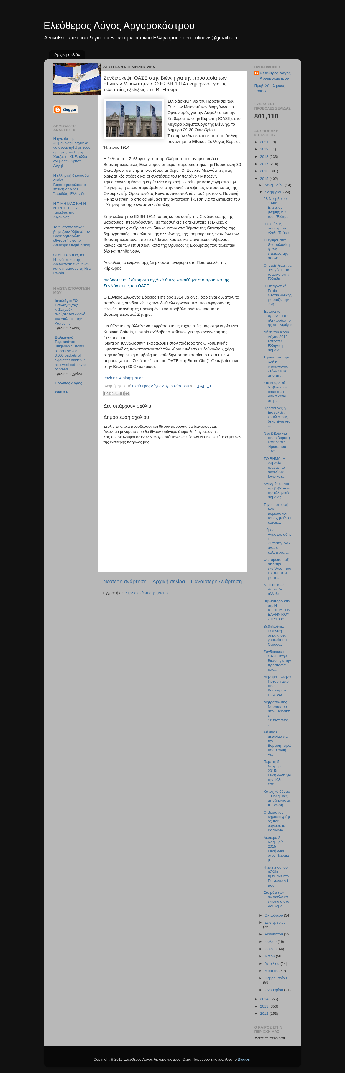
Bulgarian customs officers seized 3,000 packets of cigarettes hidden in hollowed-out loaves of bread (70, 357)
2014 (264, 999)
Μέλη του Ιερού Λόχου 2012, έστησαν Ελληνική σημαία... (276, 341)
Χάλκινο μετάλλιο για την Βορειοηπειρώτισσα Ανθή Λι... (277, 743)
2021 (264, 142)
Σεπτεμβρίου (275, 922)
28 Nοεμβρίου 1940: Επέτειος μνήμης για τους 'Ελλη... (276, 207)
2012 (264, 1013)
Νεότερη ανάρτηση (125, 581)
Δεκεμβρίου (275, 185)
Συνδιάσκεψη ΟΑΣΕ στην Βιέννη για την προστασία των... (277, 661)
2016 (264, 171)
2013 (264, 1006)
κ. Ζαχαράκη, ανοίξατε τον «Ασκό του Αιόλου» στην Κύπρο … (70, 316)
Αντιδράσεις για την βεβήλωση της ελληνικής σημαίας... (277, 490)
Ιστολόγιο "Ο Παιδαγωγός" (67, 303)
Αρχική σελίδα (67, 54)
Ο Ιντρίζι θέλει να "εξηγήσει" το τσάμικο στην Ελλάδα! (278, 272)
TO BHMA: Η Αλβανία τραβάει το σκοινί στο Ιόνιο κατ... (274, 467)
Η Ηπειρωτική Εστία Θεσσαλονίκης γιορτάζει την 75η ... (278, 295)
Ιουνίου (271, 949)
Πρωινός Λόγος (68, 383)
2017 (264, 164)
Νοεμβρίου (274, 192)
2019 (264, 149)
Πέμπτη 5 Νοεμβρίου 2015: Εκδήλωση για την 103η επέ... (277, 772)
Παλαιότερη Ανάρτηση (216, 581)
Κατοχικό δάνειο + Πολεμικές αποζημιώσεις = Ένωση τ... (277, 798)
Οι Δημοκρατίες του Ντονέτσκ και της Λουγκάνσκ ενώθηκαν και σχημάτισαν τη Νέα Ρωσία (72, 264)
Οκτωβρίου (274, 915)
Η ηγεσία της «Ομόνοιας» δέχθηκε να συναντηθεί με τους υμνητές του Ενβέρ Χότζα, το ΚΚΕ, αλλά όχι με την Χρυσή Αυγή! (71, 152)
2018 (264, 157)
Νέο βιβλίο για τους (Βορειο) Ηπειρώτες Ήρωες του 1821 (277, 442)
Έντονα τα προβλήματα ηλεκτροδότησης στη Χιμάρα (278, 318)
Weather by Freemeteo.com (270, 1037)
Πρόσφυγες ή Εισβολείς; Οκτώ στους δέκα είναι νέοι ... (277, 417)
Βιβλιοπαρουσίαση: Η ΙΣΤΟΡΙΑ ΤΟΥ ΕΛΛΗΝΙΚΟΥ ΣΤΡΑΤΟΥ (277, 610)
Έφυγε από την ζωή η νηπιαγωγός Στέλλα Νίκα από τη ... (276, 366)
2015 (264, 178)
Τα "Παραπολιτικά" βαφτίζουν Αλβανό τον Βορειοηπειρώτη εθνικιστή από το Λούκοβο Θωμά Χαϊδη (71, 236)
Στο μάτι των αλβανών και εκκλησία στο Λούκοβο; (276, 899)
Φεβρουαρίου (276, 978)
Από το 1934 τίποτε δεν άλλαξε (274, 589)
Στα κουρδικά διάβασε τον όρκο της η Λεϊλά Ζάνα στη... (275, 392)
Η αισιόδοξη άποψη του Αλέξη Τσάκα (276, 228)
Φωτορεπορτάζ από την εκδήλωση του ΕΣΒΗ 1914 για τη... (277, 568)
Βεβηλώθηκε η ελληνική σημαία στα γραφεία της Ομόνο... (275, 635)
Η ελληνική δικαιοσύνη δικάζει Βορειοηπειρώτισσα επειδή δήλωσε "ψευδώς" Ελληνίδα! (72, 184)
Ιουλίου (271, 942)
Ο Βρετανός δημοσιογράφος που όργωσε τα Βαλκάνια (277, 821)
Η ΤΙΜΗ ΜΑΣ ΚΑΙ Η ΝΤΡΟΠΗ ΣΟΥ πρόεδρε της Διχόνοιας (69, 210)
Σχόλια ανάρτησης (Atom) (146, 593)
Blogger (244, 1059)
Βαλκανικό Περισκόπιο (65, 339)
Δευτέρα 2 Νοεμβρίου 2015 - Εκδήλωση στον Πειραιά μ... (276, 848)
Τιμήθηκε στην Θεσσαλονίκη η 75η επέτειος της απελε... (277, 249)
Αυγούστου (274, 934)
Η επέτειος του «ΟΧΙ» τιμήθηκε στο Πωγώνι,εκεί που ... (276, 876)
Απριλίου (272, 963)
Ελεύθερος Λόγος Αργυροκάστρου (119, 25)
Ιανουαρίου (274, 990)
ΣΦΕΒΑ (61, 392)
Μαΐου (270, 956)
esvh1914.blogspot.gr (123, 378)
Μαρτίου (272, 971)
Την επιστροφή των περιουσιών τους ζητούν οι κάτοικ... (277, 514)
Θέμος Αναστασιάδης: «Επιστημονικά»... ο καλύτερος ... (277, 541)
